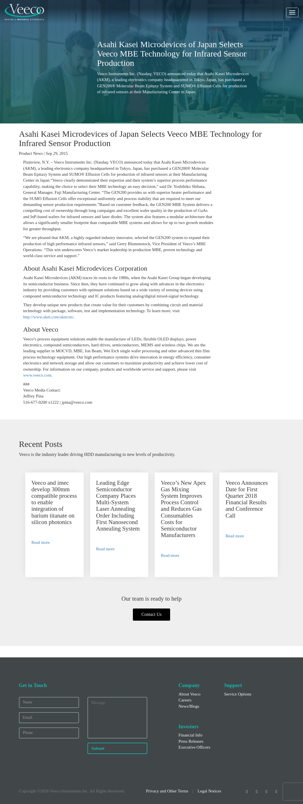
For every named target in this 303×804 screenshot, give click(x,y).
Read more (40, 542)
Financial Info (191, 735)
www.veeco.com (37, 375)
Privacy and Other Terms (167, 791)
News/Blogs (189, 706)
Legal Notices (209, 791)
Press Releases (191, 741)
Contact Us (151, 614)
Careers (185, 700)
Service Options (237, 694)
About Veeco (190, 694)
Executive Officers (194, 747)
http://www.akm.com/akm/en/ (48, 317)
